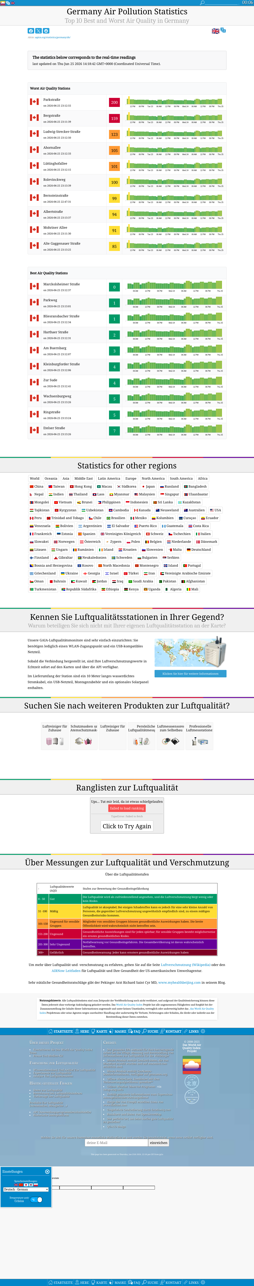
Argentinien (90, 526)
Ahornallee (52, 147)
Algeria (174, 589)
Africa (203, 478)
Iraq (117, 581)
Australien (194, 510)
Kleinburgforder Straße (61, 364)
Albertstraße (53, 211)
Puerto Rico (146, 526)
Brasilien (116, 518)
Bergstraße (51, 115)
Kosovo (85, 565)
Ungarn (60, 549)
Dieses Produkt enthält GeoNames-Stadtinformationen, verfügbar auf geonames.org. (135, 1123)
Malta (175, 549)
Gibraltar (63, 557)
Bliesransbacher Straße (61, 316)
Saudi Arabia (141, 581)
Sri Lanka (163, 502)
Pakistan (167, 581)
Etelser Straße (54, 428)
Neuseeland (167, 510)
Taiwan (57, 486)
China (36, 486)
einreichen (158, 1193)
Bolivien (64, 526)
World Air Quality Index (129, 1055)
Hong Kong (81, 486)
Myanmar (119, 494)
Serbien (171, 557)
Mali (192, 589)
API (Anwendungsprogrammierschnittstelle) (62, 1162)
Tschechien (180, 534)
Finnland (39, 557)
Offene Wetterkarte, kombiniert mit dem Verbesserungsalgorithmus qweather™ (131, 1131)
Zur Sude (50, 380)
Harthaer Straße (55, 332)
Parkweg (50, 300)
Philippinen (109, 502)
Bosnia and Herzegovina (51, 565)
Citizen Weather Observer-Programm (131, 1137)
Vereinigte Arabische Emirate (185, 573)
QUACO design (116, 1177)
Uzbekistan (93, 510)
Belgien (153, 541)
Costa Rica (199, 526)
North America (153, 478)
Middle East (83, 478)
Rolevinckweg (54, 179)
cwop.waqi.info (113, 1140)
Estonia (65, 534)
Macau (104, 486)
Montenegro (147, 565)
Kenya (131, 589)
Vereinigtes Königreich (121, 534)
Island (171, 565)
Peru (36, 518)
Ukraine (69, 573)
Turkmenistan (43, 589)
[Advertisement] (127, 630)
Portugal (192, 565)
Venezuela (40, 526)
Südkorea (126, 486)
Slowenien (152, 549)
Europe (130, 478)
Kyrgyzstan (65, 510)
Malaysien (145, 494)
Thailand (78, 494)
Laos (98, 494)
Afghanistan (193, 581)
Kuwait (79, 581)
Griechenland (43, 573)
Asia (66, 478)
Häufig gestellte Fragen (50, 1133)
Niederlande (179, 541)
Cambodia (119, 510)
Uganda (152, 589)
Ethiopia (110, 589)
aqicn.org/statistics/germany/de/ (52, 37)
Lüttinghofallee (55, 163)
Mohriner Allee (55, 227)
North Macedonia (114, 565)
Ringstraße (51, 412)
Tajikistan (40, 510)
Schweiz (154, 534)
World (34, 478)
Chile (95, 518)
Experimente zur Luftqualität (52, 1123)
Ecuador (209, 518)
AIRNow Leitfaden (66, 1021)
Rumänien (83, 549)
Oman (37, 581)
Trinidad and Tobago (65, 518)
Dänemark (206, 541)
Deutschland (199, 549)
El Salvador (118, 526)
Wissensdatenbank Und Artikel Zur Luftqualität (64, 1120)
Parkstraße (51, 99)
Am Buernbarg (54, 348)
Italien (203, 534)
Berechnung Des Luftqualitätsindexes (57, 1144)
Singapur (169, 494)
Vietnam (63, 502)
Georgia (91, 573)
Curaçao (187, 518)
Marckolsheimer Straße (61, 284)
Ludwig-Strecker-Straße (61, 131)
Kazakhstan (189, 502)
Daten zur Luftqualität (47, 1141)
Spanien (86, 534)
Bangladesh (195, 486)
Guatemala (172, 526)
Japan (148, 486)
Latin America (109, 478)
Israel (112, 573)
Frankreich (41, 534)
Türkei (131, 573)
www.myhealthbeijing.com (179, 1033)
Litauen (38, 549)
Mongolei (39, 502)
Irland (106, 549)
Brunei (84, 502)
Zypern (113, 541)
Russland (169, 486)
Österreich (90, 541)
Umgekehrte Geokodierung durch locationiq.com (139, 1160)
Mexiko (139, 518)
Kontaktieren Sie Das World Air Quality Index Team (61, 1101)
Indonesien (137, 502)
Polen (133, 541)
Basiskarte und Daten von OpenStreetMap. (134, 1165)
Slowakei (39, 541)
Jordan (99, 581)
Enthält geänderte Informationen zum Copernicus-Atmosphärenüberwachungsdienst (138, 1146)
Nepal (37, 494)
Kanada (142, 510)
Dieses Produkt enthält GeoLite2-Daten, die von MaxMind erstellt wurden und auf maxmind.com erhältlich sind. (135, 1114)
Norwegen (64, 541)
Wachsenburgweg (57, 396)
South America (181, 478)
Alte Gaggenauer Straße (61, 243)
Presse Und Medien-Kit (48, 1106)
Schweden (122, 557)
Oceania (51, 478)
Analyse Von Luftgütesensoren (53, 1126)
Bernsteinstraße (55, 195)
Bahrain (57, 581)
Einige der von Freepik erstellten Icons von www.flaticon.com (133, 1154)
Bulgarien (147, 557)
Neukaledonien (92, 557)
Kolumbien (163, 518)
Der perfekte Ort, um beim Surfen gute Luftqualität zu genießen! (138, 1170)
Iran (149, 573)
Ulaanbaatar (196, 494)
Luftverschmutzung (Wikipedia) (185, 1015)
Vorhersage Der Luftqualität (51, 1147)
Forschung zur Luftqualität (53, 1113)
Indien (56, 494)
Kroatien (128, 549)
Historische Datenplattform (51, 1165)
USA (215, 510)
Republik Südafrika (79, 589)
